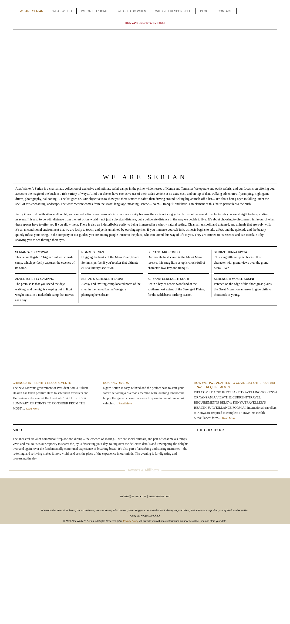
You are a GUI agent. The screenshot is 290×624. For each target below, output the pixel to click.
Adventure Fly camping (34, 278)
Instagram (261, 11)
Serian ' (32, 252)
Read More (32, 408)
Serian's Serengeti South (169, 278)
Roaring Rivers (116, 382)
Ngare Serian (92, 252)
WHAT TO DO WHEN (131, 11)
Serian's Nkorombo (164, 252)
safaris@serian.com (133, 496)
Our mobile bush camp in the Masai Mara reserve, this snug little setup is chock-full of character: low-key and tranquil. (176, 262)
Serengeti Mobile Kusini (234, 278)
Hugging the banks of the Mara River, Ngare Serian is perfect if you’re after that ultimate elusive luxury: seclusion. (110, 262)
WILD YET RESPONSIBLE (173, 11)
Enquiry (269, 11)
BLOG (204, 11)
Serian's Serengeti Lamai (102, 278)
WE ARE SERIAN (31, 11)
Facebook (253, 11)
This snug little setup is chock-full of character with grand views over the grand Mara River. (241, 262)
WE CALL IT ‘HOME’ (94, 11)
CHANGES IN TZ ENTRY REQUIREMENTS (42, 382)
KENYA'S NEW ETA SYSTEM (145, 23)
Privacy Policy (130, 521)
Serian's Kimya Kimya (230, 252)
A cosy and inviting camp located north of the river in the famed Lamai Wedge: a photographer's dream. (110, 289)
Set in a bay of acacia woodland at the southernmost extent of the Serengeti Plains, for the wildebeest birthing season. (176, 289)
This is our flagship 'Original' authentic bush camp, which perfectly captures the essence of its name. (45, 262)
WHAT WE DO (62, 11)
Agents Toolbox (245, 11)
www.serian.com (159, 496)
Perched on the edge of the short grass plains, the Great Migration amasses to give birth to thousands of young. (243, 289)
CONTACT (225, 11)
